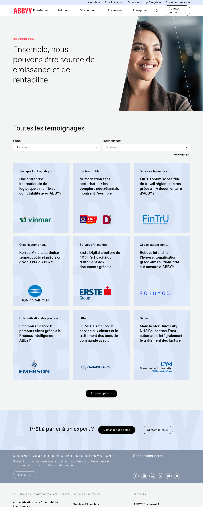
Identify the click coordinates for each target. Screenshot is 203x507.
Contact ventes (174, 10)
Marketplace (92, 2)
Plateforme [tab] (40, 10)
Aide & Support (114, 2)
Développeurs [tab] (89, 10)
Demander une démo (116, 430)
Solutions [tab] (64, 10)
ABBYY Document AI (147, 504)
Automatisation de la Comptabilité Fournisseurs (35, 504)
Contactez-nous (157, 430)
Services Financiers (86, 504)
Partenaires (134, 2)
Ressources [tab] (115, 10)
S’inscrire (24, 475)
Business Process (112, 140)
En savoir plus (101, 393)
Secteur (17, 140)
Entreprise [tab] (140, 10)
